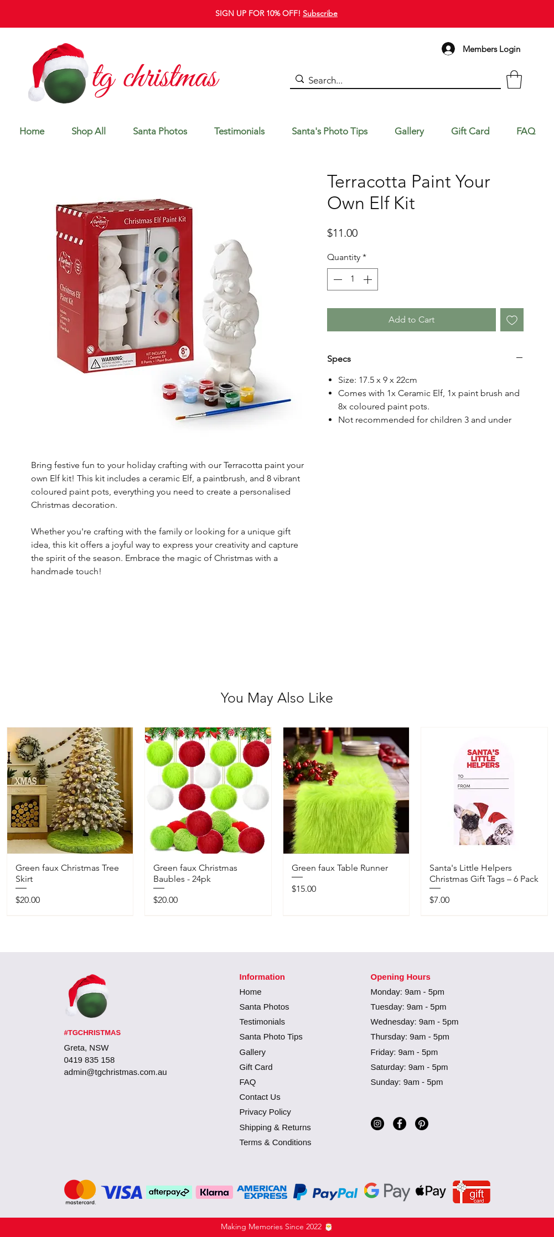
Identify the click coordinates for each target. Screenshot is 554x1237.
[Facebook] (399, 1123)
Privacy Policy (265, 1111)
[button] (514, 79)
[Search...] (393, 81)
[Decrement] (336, 279)
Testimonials (263, 1021)
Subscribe (320, 13)
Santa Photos (264, 1006)
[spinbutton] (352, 279)
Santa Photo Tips (271, 1036)
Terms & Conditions (276, 1142)
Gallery (253, 1052)
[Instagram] (377, 1123)
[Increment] (368, 279)
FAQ (248, 1082)
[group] (277, 821)
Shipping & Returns (275, 1127)
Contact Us (260, 1096)
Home (251, 991)
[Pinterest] (421, 1123)
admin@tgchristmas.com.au (115, 1072)
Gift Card (256, 1067)
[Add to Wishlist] (512, 319)
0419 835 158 (89, 1059)
